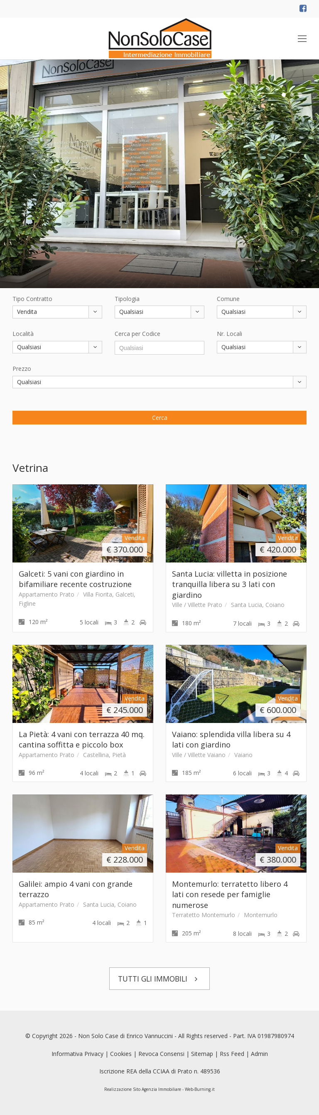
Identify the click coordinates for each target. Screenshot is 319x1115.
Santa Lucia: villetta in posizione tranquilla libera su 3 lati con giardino (229, 584)
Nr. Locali (229, 334)
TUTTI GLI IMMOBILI (159, 979)
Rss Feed (232, 1054)
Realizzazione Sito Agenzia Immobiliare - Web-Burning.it (159, 1089)
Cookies (121, 1054)
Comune (228, 299)
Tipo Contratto (32, 299)
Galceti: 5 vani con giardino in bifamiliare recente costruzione (75, 579)
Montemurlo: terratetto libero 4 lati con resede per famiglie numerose (229, 894)
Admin (259, 1054)
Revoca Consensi (161, 1054)
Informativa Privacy (77, 1054)
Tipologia (127, 299)
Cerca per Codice (137, 334)
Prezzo (21, 368)
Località (23, 334)
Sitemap (202, 1054)
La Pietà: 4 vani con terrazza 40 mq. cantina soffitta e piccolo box (82, 739)
